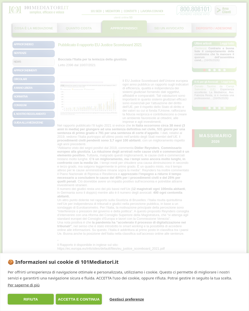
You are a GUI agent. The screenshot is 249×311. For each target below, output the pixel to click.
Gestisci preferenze (127, 299)
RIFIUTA (30, 299)
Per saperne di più (24, 284)
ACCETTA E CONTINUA (79, 299)
